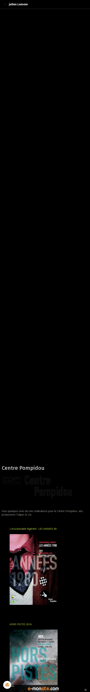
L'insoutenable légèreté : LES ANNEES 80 (33, 528)
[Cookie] (7, 685)
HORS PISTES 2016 (21, 624)
